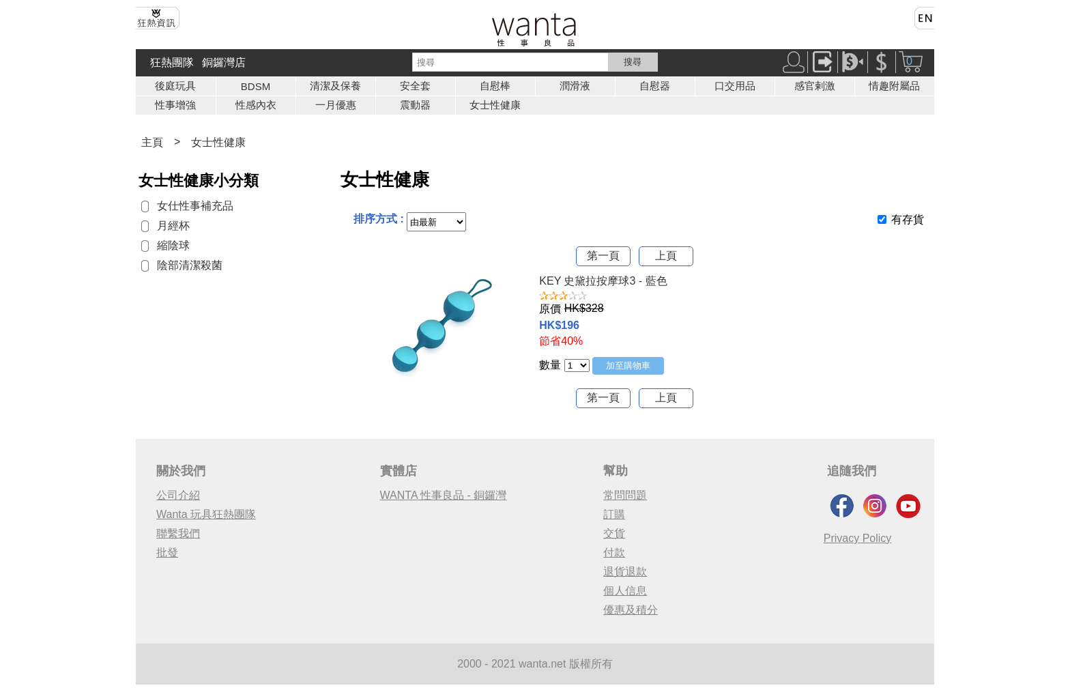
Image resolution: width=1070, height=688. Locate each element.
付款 (614, 552)
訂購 (614, 514)
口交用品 (734, 85)
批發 (167, 552)
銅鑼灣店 (224, 62)
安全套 (415, 85)
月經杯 (173, 225)
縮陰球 (173, 245)
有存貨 (907, 219)
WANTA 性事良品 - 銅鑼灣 (443, 495)
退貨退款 (625, 571)
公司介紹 (178, 495)
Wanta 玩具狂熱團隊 (206, 514)
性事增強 (175, 105)
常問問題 (625, 495)
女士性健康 (495, 105)
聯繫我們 (178, 533)
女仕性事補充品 (195, 206)
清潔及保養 (335, 85)
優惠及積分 (630, 610)
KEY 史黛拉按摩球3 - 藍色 (603, 281)
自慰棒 (495, 85)
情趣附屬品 (894, 85)
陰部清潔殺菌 (189, 265)
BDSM (255, 86)
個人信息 (625, 591)
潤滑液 (575, 85)
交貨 (614, 533)
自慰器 (654, 85)
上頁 (666, 255)
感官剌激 (814, 85)
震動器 (415, 105)
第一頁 (603, 255)
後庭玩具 (175, 85)
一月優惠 (335, 105)
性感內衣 (255, 105)
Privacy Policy (858, 538)
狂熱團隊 (172, 62)
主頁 (152, 142)
